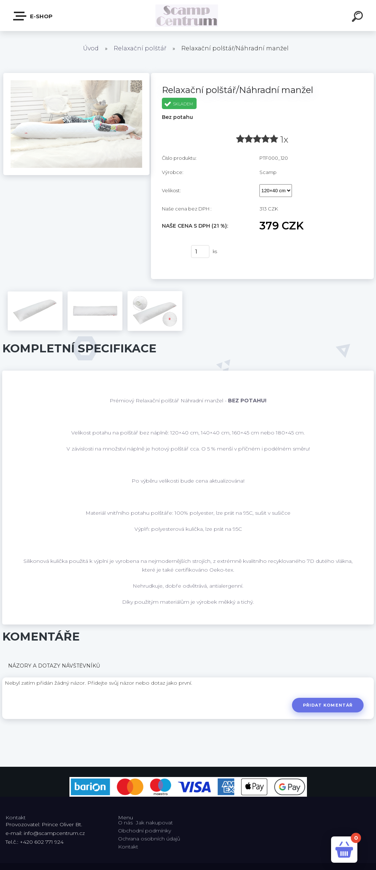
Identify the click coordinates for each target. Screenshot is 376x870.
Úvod (91, 48)
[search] (358, 17)
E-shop (33, 16)
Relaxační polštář (140, 48)
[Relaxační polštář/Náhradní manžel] (76, 75)
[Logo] (188, 15)
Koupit (172, 252)
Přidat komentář (327, 705)
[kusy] (200, 251)
